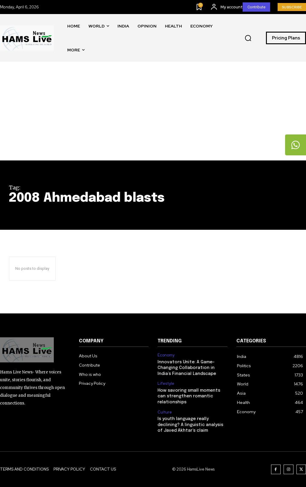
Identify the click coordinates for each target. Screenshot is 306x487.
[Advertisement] (153, 115)
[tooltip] (295, 144)
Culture (164, 412)
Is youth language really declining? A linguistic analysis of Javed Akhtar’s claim (190, 425)
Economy (166, 355)
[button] (248, 38)
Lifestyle (165, 383)
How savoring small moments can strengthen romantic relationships (188, 396)
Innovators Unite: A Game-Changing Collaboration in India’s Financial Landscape (186, 368)
